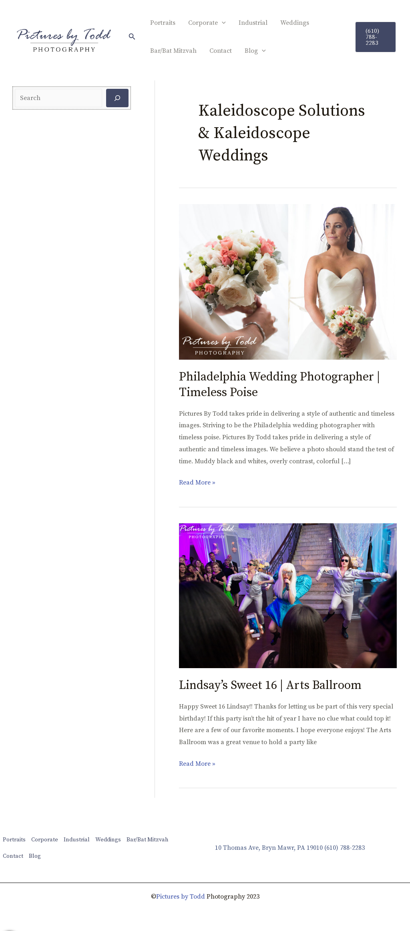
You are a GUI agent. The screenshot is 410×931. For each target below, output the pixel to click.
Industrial (253, 23)
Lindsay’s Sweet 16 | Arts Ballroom (270, 685)
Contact (220, 51)
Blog (255, 51)
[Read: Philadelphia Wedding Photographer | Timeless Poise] (288, 281)
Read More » (197, 482)
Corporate (207, 23)
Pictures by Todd (180, 897)
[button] (132, 37)
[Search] (117, 98)
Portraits (162, 23)
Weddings (294, 23)
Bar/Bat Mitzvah (173, 51)
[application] (222, 23)
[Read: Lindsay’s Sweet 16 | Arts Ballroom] (288, 595)
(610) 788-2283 (344, 848)
